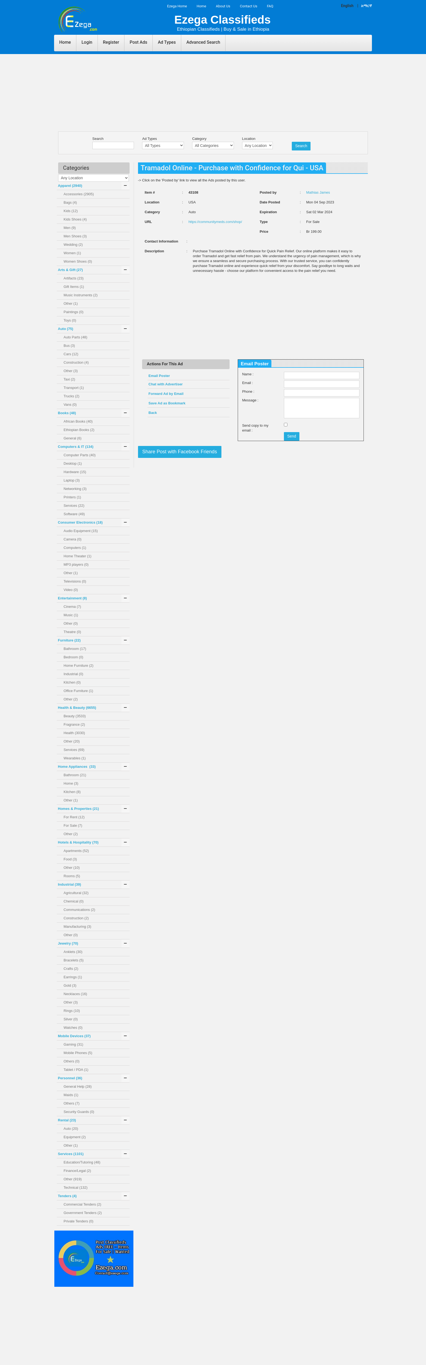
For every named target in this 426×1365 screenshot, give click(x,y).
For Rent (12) (74, 817)
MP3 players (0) (76, 564)
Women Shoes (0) (78, 261)
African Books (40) (78, 421)
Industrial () (69, 884)
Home (201, 6)
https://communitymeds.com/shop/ (215, 222)
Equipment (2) (75, 1137)
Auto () (65, 329)
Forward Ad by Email (166, 394)
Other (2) (71, 699)
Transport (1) (74, 388)
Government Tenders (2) (83, 1213)
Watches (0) (73, 1028)
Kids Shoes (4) (75, 219)
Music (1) (71, 615)
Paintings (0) (73, 312)
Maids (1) (71, 1095)
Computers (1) (75, 548)
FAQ (270, 6)
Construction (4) (76, 362)
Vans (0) (70, 404)
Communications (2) (79, 910)
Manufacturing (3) (77, 926)
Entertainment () (72, 598)
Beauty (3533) (75, 716)
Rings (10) (72, 1011)
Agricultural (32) (76, 893)
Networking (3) (75, 489)
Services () (71, 1154)
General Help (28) (78, 1086)
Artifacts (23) (74, 278)
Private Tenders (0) (78, 1221)
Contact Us (248, 6)
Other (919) (73, 1179)
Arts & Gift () (70, 270)
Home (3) (71, 783)
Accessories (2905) (79, 194)
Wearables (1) (75, 758)
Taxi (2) (69, 379)
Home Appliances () (77, 767)
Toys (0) (70, 320)
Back (153, 413)
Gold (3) (70, 985)
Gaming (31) (73, 1044)
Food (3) (70, 859)
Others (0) (72, 1061)
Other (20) (72, 741)
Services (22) (74, 506)
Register (111, 42)
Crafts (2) (71, 969)
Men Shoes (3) (75, 236)
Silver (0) (71, 1019)
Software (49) (74, 514)
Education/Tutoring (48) (82, 1162)
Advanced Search (203, 42)
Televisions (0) (75, 581)
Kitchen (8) (72, 792)
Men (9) (70, 228)
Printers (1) (72, 497)
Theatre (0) (72, 632)
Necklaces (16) (75, 994)
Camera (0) (73, 539)
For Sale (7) (73, 825)
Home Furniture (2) (78, 665)
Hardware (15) (75, 472)
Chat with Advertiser (166, 384)
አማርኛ (366, 6)
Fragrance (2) (74, 724)
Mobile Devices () (74, 1036)
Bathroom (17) (75, 649)
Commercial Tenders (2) (82, 1204)
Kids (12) (71, 211)
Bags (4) (70, 202)
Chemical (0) (74, 901)
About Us (223, 6)
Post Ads (138, 42)
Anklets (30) (73, 952)
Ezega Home (177, 6)
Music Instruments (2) (81, 295)
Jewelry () (68, 943)
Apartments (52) (76, 851)
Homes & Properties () (78, 809)
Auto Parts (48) (75, 337)
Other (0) (71, 623)
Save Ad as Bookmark (168, 403)
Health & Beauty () (77, 708)
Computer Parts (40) (80, 455)
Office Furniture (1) (78, 691)
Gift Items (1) (74, 287)
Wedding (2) (73, 245)
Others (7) (72, 1103)
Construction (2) (76, 918)
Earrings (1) (73, 977)
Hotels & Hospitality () (78, 842)
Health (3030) (74, 733)
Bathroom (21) (75, 775)
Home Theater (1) (77, 556)
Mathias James (318, 192)
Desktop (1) (73, 463)
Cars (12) (71, 354)
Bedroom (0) (73, 657)
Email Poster (159, 376)
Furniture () (69, 640)
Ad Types (167, 42)
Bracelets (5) (74, 960)
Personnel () (70, 1078)
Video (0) (71, 590)
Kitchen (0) (72, 682)
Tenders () (67, 1196)
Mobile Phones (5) (78, 1053)
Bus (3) (69, 346)
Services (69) (74, 750)
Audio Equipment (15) (81, 531)
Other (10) (72, 868)
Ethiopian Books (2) (79, 430)
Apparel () (70, 186)
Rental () (67, 1120)
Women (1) (72, 253)
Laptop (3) (72, 480)
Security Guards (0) (79, 1112)
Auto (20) (71, 1129)
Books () (67, 413)
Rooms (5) (72, 876)
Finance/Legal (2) (77, 1171)
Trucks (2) (71, 396)
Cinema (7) (72, 607)
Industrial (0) (73, 674)
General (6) (73, 438)
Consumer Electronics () (80, 522)
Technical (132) (75, 1187)
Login (87, 42)
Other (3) (71, 371)
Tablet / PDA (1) (76, 1070)
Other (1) (71, 303)
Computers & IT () (75, 447)
